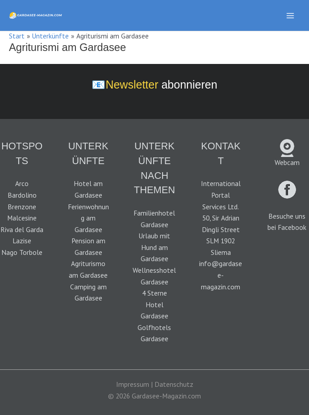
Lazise (22, 240)
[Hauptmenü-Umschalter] (290, 15)
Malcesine (22, 217)
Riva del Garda (21, 229)
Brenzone (22, 206)
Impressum (132, 384)
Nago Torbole (21, 252)
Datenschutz (173, 384)
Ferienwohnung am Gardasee (88, 218)
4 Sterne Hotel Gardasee (154, 304)
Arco (22, 183)
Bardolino (22, 195)
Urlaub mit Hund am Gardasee (154, 247)
